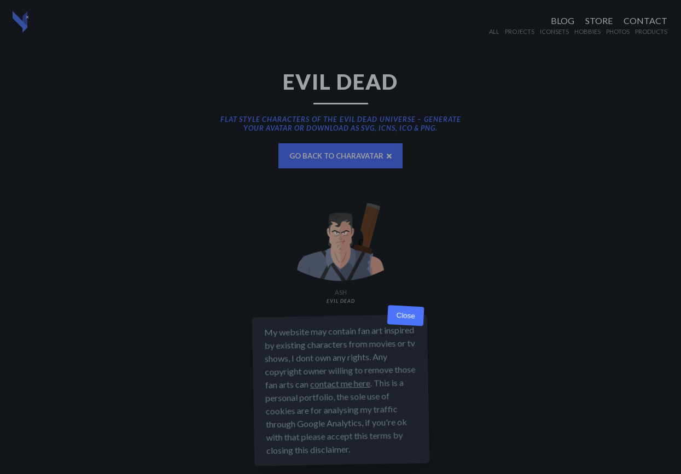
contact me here (340, 383)
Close (405, 315)
